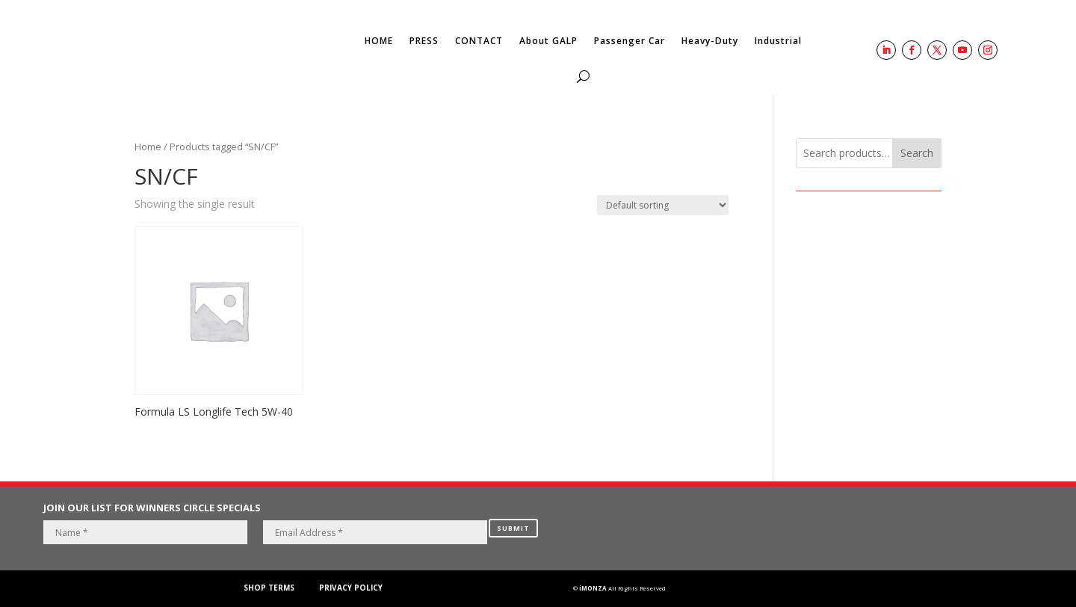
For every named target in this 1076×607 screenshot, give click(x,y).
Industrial (778, 40)
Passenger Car (629, 40)
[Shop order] (663, 205)
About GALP (548, 40)
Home (147, 146)
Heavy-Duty (709, 40)
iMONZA (593, 588)
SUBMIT (513, 528)
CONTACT (479, 40)
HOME (379, 40)
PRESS (424, 40)
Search (916, 153)
